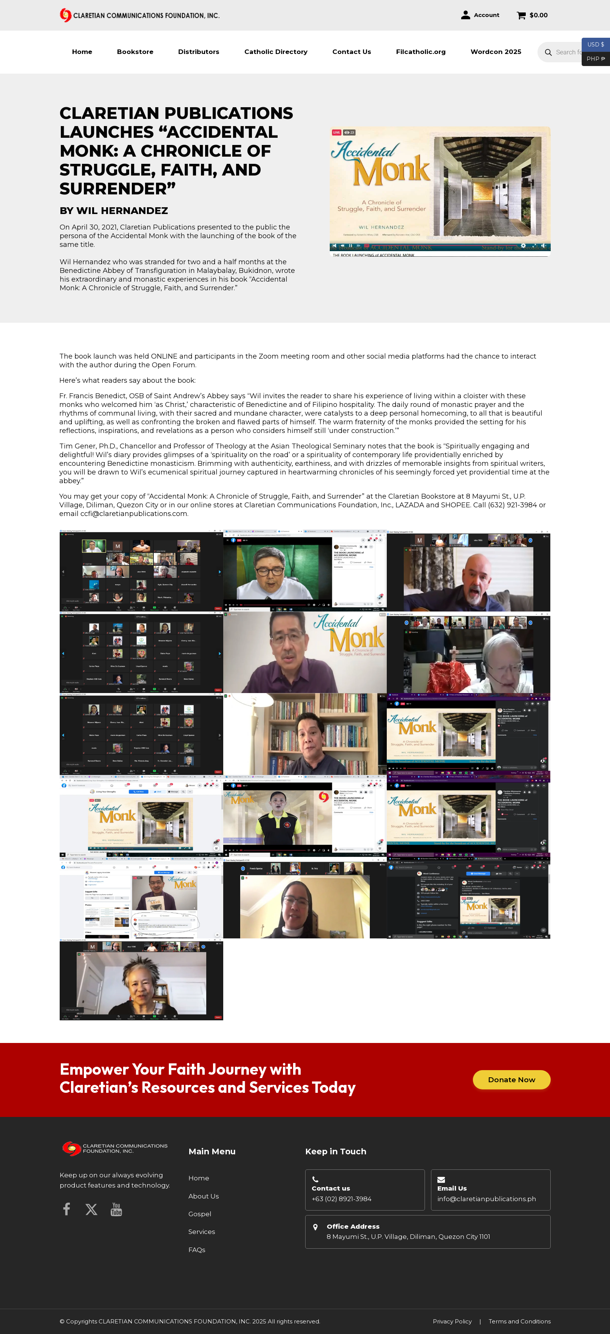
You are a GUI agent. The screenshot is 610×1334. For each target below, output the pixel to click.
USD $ (596, 45)
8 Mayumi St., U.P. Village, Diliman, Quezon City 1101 (408, 1236)
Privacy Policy (452, 1321)
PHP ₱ (593, 59)
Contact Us (351, 51)
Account (486, 14)
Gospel (200, 1214)
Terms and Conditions (520, 1321)
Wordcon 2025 (496, 51)
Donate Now (512, 1079)
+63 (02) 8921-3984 (342, 1199)
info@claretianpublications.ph (486, 1199)
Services (201, 1231)
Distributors (198, 51)
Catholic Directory (275, 51)
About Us (203, 1196)
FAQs (196, 1250)
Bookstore (135, 51)
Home (82, 51)
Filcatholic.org (421, 51)
